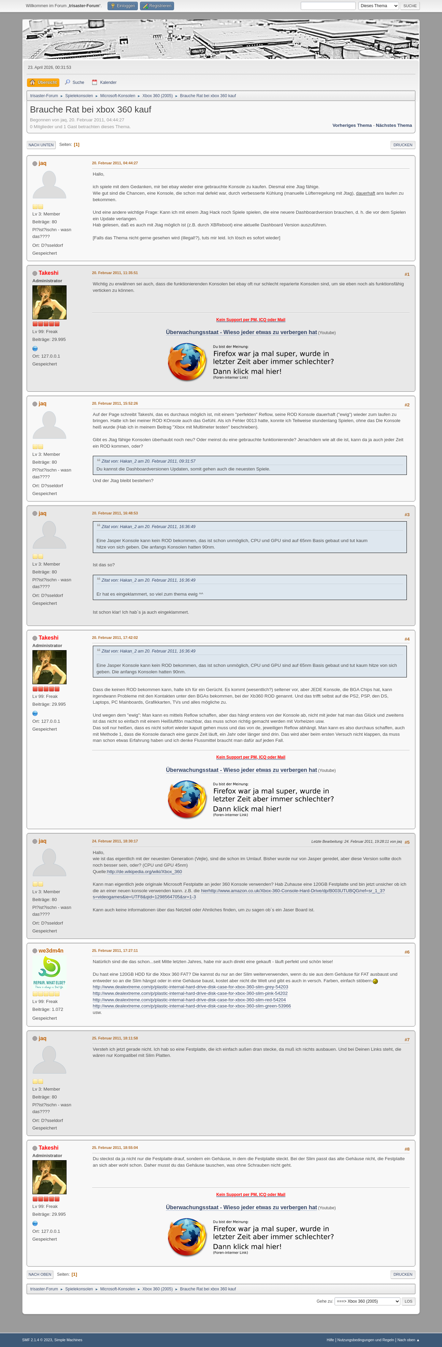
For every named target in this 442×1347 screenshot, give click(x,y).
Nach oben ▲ (408, 1340)
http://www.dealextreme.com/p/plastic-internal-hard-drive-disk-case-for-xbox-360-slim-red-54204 (189, 999)
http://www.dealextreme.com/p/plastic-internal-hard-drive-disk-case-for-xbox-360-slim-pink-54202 (190, 993)
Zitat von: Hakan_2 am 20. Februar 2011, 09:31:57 (149, 461)
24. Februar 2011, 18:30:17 (115, 841)
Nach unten (41, 145)
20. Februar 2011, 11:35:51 (115, 273)
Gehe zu (324, 1301)
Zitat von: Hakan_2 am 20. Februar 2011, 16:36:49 (149, 526)
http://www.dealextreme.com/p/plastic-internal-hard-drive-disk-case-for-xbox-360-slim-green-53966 (192, 1005)
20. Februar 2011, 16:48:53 (115, 513)
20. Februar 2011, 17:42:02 (115, 637)
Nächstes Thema (394, 125)
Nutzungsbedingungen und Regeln (366, 1340)
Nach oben (40, 1274)
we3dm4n (51, 951)
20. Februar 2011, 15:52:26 (115, 403)
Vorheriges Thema (352, 125)
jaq (42, 163)
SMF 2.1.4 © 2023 (37, 1340)
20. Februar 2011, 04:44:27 (115, 163)
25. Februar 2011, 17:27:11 (115, 950)
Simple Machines (68, 1340)
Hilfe (330, 1340)
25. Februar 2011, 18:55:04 (115, 1148)
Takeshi (48, 273)
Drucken (403, 145)
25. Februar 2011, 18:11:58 (115, 1038)
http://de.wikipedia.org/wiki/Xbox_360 (144, 871)
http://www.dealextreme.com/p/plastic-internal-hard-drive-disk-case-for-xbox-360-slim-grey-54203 (190, 986)
